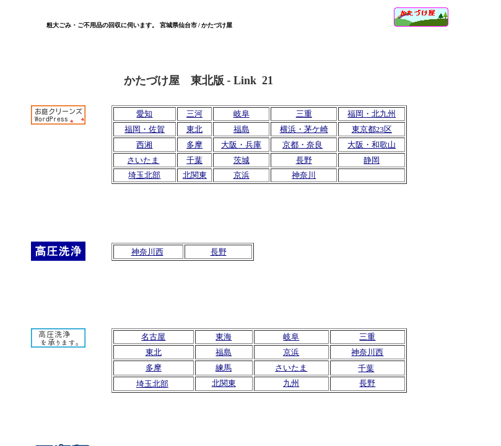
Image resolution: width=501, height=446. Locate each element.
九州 (291, 383)
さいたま (143, 160)
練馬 (224, 367)
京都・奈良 (302, 144)
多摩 (194, 144)
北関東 (195, 175)
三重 (304, 113)
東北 (194, 129)
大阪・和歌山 (371, 144)
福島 (241, 129)
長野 (219, 251)
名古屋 (153, 336)
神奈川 (304, 175)
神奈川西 (147, 251)
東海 (224, 336)
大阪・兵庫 (241, 144)
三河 (194, 113)
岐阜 (241, 113)
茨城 (241, 160)
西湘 (144, 144)
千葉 (194, 160)
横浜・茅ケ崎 (304, 129)
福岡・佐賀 (144, 129)
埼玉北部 (144, 175)
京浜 (241, 175)
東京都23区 (372, 129)
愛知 (144, 113)
